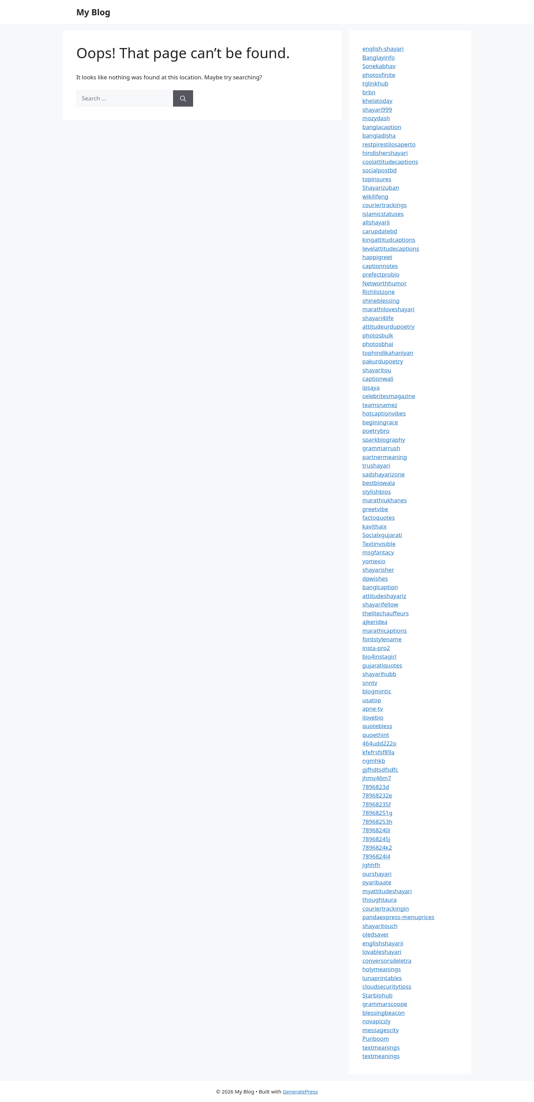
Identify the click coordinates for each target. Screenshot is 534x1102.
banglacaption (381, 127)
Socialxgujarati (382, 535)
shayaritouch (379, 926)
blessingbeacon (383, 1013)
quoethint (375, 735)
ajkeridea (375, 622)
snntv (369, 683)
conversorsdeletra (386, 960)
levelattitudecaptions (390, 248)
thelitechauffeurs (385, 613)
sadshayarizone (383, 474)
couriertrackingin (385, 908)
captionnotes (380, 266)
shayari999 (377, 109)
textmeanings (381, 1047)
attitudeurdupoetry (388, 326)
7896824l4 (376, 856)
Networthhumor (384, 283)
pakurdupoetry (382, 361)
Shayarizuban (380, 187)
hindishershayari (385, 153)
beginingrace (380, 422)
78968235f (376, 804)
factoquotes (378, 517)
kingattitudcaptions (388, 239)
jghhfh (371, 865)
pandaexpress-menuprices (398, 917)
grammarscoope (384, 1004)
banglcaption (380, 587)
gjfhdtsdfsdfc (380, 769)
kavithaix (374, 526)
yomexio (374, 561)
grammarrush (381, 448)
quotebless (377, 726)
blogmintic (376, 691)
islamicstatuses (383, 214)
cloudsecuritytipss (386, 986)
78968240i (376, 830)
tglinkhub (375, 83)
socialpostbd (379, 170)
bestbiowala (378, 483)
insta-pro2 (376, 648)
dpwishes (375, 578)
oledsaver (375, 934)
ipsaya (371, 387)
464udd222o (379, 743)
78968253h (377, 821)
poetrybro (376, 431)
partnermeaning (384, 457)
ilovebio (372, 717)
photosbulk (377, 335)
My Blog (93, 12)
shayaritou (376, 370)
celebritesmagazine (388, 396)
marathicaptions (384, 630)
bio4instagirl (379, 656)
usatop (371, 700)
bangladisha (379, 135)
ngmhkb (373, 761)
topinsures (376, 179)
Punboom (375, 1038)
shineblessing (380, 300)
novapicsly (376, 1021)
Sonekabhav (378, 66)
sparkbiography (383, 439)
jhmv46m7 (376, 778)
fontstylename (382, 639)
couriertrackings (384, 205)
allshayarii (376, 222)
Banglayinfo (378, 57)
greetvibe (375, 509)
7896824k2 (377, 847)
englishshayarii (382, 943)
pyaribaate (376, 882)
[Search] (183, 98)
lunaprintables (382, 978)
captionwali (377, 378)
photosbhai (377, 344)
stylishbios (376, 491)
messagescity (380, 1030)
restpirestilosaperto (388, 144)
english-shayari (383, 48)
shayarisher (378, 569)
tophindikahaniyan (387, 353)
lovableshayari (382, 952)
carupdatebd (379, 231)
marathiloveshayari (388, 309)
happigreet (377, 257)
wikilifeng (375, 196)
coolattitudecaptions (390, 162)
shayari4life (378, 318)
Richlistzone (378, 292)
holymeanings (381, 969)
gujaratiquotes (382, 665)
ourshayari (377, 874)
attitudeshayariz (384, 596)
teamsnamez (379, 405)
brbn (368, 92)
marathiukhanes (384, 500)
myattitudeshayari (387, 891)
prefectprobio (380, 274)
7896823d (375, 787)
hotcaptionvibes (384, 413)
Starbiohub (377, 995)
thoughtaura (379, 899)
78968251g (377, 813)
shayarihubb (379, 674)
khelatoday (377, 101)
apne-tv (372, 708)
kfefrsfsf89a (378, 752)
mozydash (376, 118)
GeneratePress (300, 1091)
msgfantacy (378, 552)
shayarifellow (380, 604)
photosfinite (378, 75)
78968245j (376, 839)
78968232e (377, 795)
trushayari (376, 465)
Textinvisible (379, 544)
